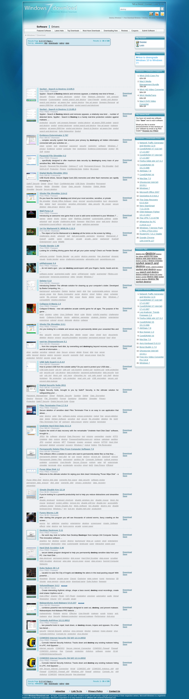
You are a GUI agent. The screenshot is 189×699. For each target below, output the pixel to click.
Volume (53, 599)
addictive (55, 523)
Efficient (109, 465)
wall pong (106, 221)
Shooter (52, 578)
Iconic (101, 578)
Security (43, 97)
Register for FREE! (150, 131)
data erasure (76, 422)
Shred (50, 183)
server (102, 352)
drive (68, 207)
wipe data (67, 561)
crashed (48, 442)
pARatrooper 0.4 (48, 263)
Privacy (52, 97)
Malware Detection (96, 97)
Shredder (55, 186)
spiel (70, 219)
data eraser (104, 558)
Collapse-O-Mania (54, 317)
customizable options (101, 291)
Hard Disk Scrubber (89, 558)
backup (72, 291)
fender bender (53, 259)
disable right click (83, 509)
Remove (38, 186)
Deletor (65, 291)
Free (84, 97)
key (65, 509)
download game (78, 581)
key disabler (94, 506)
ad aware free (64, 102)
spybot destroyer (64, 97)
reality (92, 274)
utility (29, 355)
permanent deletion (61, 558)
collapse (84, 320)
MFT (64, 442)
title (45, 43)
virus (50, 616)
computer (67, 149)
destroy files (156, 258)
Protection (54, 169)
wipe (59, 358)
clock (104, 541)
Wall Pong (90, 221)
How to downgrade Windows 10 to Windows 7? (149, 60)
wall (50, 221)
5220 (116, 419)
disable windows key (84, 500)
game (78, 224)
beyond (35, 355)
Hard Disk (113, 442)
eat (60, 526)
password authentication (91, 372)
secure (84, 419)
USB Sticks (80, 183)
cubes (55, 314)
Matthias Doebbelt (82, 219)
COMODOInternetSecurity (51, 654)
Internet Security (55, 631)
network (52, 352)
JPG (41, 442)
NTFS (115, 436)
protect (111, 149)
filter (71, 297)
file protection (55, 378)
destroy (62, 207)
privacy (43, 149)
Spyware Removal (107, 102)
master (108, 436)
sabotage (106, 439)
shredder (43, 465)
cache (42, 297)
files (41, 204)
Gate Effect (44, 596)
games (42, 219)
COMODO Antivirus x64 (103, 669)
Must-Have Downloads (91, 31)
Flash (56, 183)
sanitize (35, 352)
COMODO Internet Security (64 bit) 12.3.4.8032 (63, 658)
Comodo (69, 651)
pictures (56, 442)
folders (99, 294)
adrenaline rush (92, 259)
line (54, 294)
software (102, 146)
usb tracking (76, 370)
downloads (53, 43)
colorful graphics (100, 314)
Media (46, 186)
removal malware (86, 616)
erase (77, 297)
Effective (73, 613)
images (80, 442)
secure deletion (111, 416)
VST (59, 599)
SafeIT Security (33, 183)
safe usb (66, 370)
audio (109, 596)
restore (57, 439)
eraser (85, 335)
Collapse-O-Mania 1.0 (50, 304)
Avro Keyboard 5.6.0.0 (150, 343)
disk (84, 291)
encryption (62, 204)
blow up (89, 541)
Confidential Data (74, 169)
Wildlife (61, 242)
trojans (110, 613)
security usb (49, 372)
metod (96, 416)
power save (110, 544)
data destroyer (46, 558)
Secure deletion (50, 189)
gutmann (66, 422)
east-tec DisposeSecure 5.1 (53, 341)
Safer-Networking (66, 131)
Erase (64, 186)
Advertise (60, 691)
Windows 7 (113, 146)
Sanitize (77, 396)
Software (42, 26)
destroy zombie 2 (142, 261)
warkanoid (104, 239)
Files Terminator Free (49, 422)
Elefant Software (59, 419)
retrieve (97, 439)
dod (78, 419)
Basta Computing (65, 294)
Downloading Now (111, 31)
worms (42, 523)
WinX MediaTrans (148, 95)
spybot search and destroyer (87, 105)
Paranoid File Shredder (57, 166)
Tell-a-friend (137, 4)
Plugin (61, 596)
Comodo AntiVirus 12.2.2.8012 (55, 620)
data (58, 352)
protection (44, 123)
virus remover (77, 631)
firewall (88, 671)
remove (114, 291)
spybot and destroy (109, 99)
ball (73, 224)
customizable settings (101, 219)
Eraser (85, 352)
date (67, 43)
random (92, 422)
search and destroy (48, 102)
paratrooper (45, 277)
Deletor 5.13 (46, 281)
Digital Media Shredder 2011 (54, 173)
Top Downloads (73, 31)
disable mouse (102, 500)
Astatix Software (110, 523)
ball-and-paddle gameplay (83, 236)
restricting (92, 146)
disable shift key (88, 503)
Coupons (135, 31)
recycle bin (96, 457)
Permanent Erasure (92, 166)
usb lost (48, 375)
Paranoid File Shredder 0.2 (53, 156)
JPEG (42, 436)
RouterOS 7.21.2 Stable (151, 234)
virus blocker (82, 634)
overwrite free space (68, 480)
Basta (84, 297)
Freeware (71, 442)
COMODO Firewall (101, 648)
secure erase (45, 294)
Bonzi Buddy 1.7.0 (148, 347)
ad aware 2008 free (56, 128)
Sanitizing (72, 398)
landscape (83, 544)
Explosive (82, 578)
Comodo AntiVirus (47, 634)
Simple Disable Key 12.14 (52, 490)
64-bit (72, 669)
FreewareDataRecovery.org (80, 439)
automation (55, 291)
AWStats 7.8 (145, 171)
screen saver (87, 526)
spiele (115, 219)
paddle (51, 239)
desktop (85, 523)
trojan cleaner (106, 631)
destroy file (153, 279)
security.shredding (94, 201)
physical (62, 436)
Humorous (110, 578)
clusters (48, 314)
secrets (47, 358)
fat (69, 457)
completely (53, 462)
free (74, 149)
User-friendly (65, 462)
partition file (79, 459)
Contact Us (114, 691)
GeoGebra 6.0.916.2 (149, 196)
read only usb (84, 378)
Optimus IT (73, 166)
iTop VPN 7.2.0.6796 (149, 218)
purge (77, 294)
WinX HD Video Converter (152, 89)
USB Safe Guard (47, 370)
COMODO (60, 648)
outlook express (111, 459)
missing (89, 436)
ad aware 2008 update (64, 105)
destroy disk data (50, 480)
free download (103, 256)
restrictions (81, 149)
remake (79, 277)
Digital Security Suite (59, 401)
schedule (114, 294)
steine (49, 219)
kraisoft (43, 239)
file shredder (45, 201)
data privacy (53, 207)
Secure (65, 352)
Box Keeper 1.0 (147, 332)
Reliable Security (64, 396)
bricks (56, 219)
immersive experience (60, 277)
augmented (101, 274)
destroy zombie (141, 277)
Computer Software (94, 459)
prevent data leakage (49, 381)
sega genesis (52, 581)
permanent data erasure (38, 483)
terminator (101, 422)
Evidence (51, 149)
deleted (52, 445)
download (63, 146)
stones (63, 219)
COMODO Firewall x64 (58, 671)
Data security (75, 186)
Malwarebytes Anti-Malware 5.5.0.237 (58, 603)
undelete (43, 462)
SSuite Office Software (61, 201)
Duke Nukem (92, 581)
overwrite (74, 355)
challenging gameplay (75, 259)
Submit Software (148, 31)
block (76, 314)
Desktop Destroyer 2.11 (51, 530)
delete (47, 204)
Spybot (78, 131)
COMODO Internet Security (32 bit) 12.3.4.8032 (63, 638)
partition (114, 439)
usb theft (107, 375)
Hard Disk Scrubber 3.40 (52, 548)
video (73, 277)
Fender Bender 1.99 (49, 246)
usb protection (69, 378)
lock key (71, 509)
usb (73, 457)
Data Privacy (99, 465)
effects (42, 526)
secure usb (113, 378)
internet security (47, 648)
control (59, 149)
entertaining (75, 523)
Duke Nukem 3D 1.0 (49, 568)
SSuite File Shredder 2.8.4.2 (53, 193)
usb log (58, 370)
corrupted (60, 445)
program (88, 442)
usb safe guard (95, 375)
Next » (50, 41)
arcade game (91, 239)
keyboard (51, 503)
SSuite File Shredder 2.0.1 (52, 324)
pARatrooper (83, 274)
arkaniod (43, 221)
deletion (43, 337)
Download (127, 93)
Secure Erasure (80, 462)
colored (53, 320)
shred (92, 294)
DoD (82, 355)
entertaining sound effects (51, 224)
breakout (100, 236)
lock (55, 146)
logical (87, 445)
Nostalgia (44, 578)
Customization (55, 99)
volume (96, 442)
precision (91, 596)
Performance (100, 616)
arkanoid (61, 236)
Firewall (114, 648)
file (111, 419)
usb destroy (61, 372)
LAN (81, 166)
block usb (57, 375)
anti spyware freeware (66, 123)
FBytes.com (113, 274)
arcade (56, 221)
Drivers (55, 26)
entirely (92, 462)
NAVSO (39, 358)
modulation (81, 596)
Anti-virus (111, 616)
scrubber (114, 558)
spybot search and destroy (74, 99)
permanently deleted (48, 457)
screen (49, 146)
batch (79, 291)
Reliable (56, 613)
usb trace (68, 375)
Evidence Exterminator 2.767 (54, 135)
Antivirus (89, 651)
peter (54, 416)
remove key (75, 503)
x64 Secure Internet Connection (54, 669)
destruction (55, 544)
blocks (67, 317)
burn (105, 201)
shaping (54, 596)
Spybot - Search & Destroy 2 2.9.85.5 (58, 109)
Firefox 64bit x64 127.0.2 (151, 161)
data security (94, 204)
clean (42, 146)
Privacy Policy (95, 691)
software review (46, 274)
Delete (43, 183)
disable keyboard (47, 500)
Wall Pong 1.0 (46, 211)
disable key (101, 503)
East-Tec (101, 355)
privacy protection (84, 416)
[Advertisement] (49, 66)
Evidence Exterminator (97, 149)
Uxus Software (66, 314)
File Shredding (51, 398)
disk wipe (54, 483)
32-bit (115, 651)
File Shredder (107, 166)
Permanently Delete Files (51, 459)
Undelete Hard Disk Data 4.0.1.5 (55, 426)
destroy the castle (151, 256)
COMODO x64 (83, 669)
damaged (44, 445)
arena (62, 259)
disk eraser (75, 558)
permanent (67, 459)
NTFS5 (104, 442)
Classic (73, 578)
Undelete (43, 439)
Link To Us (159, 4)
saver (91, 544)
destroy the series (156, 274)
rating (61, 43)
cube (82, 314)
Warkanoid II (112, 236)
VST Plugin (70, 596)
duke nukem (92, 578)
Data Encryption (97, 396)
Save (125, 95)
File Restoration (105, 445)
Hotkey (86, 169)
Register (143, 42)
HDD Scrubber (46, 561)
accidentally (68, 465)
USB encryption (99, 378)
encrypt (82, 201)
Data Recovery (73, 436)
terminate (52, 465)
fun (48, 523)
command (63, 297)
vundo (102, 613)
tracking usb (99, 370)
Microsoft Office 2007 (149, 192)
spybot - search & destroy (154, 267)
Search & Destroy (91, 128)
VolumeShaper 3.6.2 (49, 585)
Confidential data (67, 183)
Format (63, 398)
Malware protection (69, 616)
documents (113, 201)
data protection (73, 372)
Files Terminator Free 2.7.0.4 (54, 405)
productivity (96, 509)
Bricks (88, 314)
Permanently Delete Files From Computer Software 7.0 (67, 449)
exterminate (113, 462)
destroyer (57, 561)
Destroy (30, 398)
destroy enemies (88, 256)
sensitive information (77, 204)
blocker (88, 631)
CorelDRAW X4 (147, 174)
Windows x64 (77, 671)
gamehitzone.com (107, 259)
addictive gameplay (90, 224)
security (52, 123)
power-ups (68, 239)
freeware (80, 221)
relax (48, 526)
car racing (75, 256)
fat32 (91, 465)
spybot (77, 97)
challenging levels (68, 221)
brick (42, 314)
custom (98, 541)
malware (114, 125)
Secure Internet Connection (78, 648)
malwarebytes (45, 613)
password (73, 146)
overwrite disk (67, 483)
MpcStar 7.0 (145, 178)
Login (142, 45)
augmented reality (62, 274)
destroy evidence (142, 274)
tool (83, 436)
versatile (66, 599)
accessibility (113, 503)
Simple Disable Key (63, 506)
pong (98, 221)
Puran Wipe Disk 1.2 (50, 469)
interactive (99, 544)
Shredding (90, 183)
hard (54, 204)
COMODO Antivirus (48, 651)
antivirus (43, 128)
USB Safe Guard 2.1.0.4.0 (52, 362)
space (98, 297)
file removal (52, 297)
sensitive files (67, 335)
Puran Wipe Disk (34, 480)
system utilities (62, 503)
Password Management (37, 396)
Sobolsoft (106, 457)
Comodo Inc (61, 634)
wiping (50, 355)
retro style (67, 224)
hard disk (63, 457)
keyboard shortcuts (64, 500)
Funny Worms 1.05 (49, 513)
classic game (65, 581)
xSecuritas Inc (80, 375)
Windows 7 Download (36, 35)
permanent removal (97, 337)
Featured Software (44, 31)
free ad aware (92, 102)
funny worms (68, 526)
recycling (78, 465)
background (45, 291)
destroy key (106, 506)
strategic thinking (98, 317)
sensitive (43, 352)
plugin (73, 599)
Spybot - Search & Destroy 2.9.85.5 (57, 89)
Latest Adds (59, 31)
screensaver (96, 523)
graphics (64, 523)
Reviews (124, 31)
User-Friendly (93, 99)
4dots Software (80, 506)
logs (96, 352)
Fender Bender (62, 256)
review (47, 152)
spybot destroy (77, 102)
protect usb (87, 370)
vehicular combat (47, 256)
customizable (72, 544)
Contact (148, 4)
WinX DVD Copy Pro (149, 75)
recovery (57, 355)
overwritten (99, 436)
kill (60, 422)
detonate (68, 320)
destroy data (152, 276)
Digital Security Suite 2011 (53, 385)
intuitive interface (58, 300)
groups (60, 320)
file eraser (94, 169)
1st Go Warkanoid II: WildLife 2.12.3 (57, 228)
